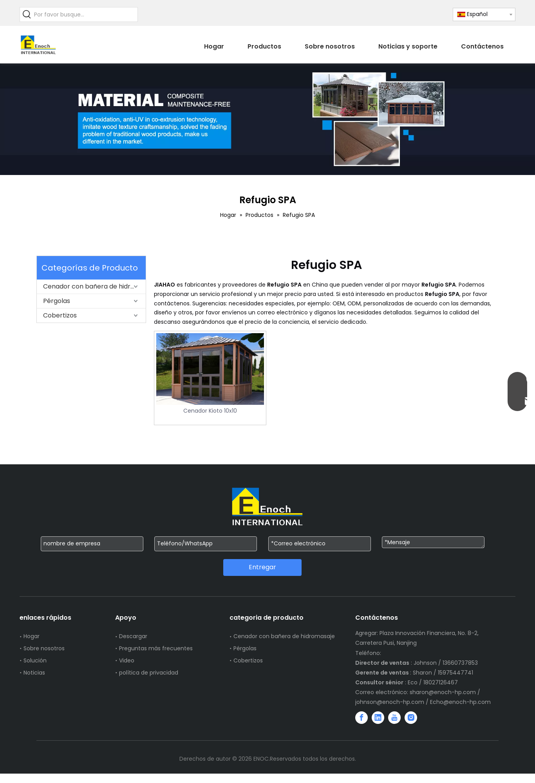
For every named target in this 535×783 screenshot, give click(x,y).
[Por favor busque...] (85, 14)
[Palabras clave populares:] (27, 14)
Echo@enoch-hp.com (460, 702)
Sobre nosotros (44, 648)
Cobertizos (60, 315)
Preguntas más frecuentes (156, 648)
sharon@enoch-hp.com (443, 692)
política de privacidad (148, 673)
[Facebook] (361, 717)
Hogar (31, 636)
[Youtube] (394, 717)
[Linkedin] (378, 717)
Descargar (133, 636)
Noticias (34, 673)
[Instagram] (411, 717)
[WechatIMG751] (267, 119)
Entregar (262, 567)
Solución (35, 660)
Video (126, 660)
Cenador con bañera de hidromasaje (94, 286)
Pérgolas (56, 300)
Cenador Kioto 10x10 (210, 411)
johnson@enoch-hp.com (389, 702)
